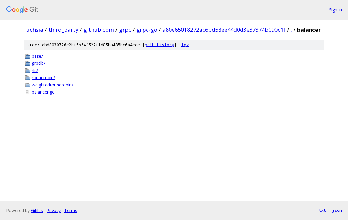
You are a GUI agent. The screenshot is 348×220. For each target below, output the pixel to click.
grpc (125, 29)
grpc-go (147, 29)
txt (322, 210)
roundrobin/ (43, 77)
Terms (70, 210)
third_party (63, 29)
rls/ (35, 70)
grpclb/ (38, 63)
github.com (99, 29)
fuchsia (33, 29)
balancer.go (43, 92)
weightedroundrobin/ (52, 85)
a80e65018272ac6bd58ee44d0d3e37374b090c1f (224, 29)
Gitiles (37, 210)
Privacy (54, 210)
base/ (37, 56)
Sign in (335, 10)
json (337, 210)
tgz (185, 44)
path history (159, 44)
